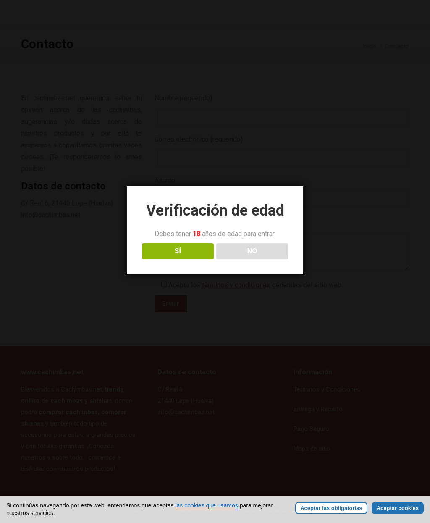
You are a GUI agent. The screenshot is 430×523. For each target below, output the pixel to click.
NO (252, 251)
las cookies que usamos (206, 505)
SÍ (178, 251)
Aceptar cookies (398, 508)
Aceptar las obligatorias (331, 508)
